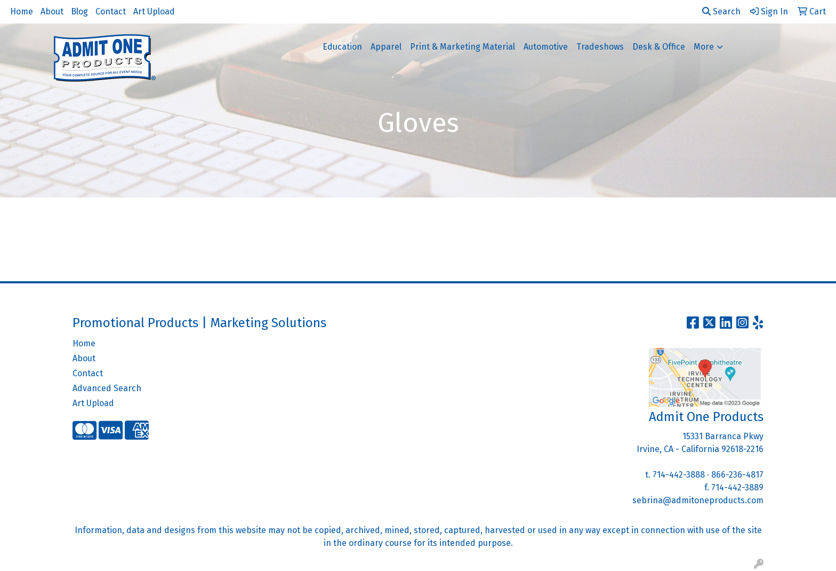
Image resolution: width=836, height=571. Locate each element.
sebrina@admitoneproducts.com (697, 500)
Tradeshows (600, 47)
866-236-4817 (737, 475)
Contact (110, 11)
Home (21, 11)
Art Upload (154, 11)
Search (721, 11)
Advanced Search (107, 388)
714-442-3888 (679, 475)
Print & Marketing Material (462, 47)
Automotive (546, 47)
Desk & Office (658, 47)
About (52, 11)
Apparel (386, 47)
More (704, 47)
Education (342, 47)
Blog (79, 11)
